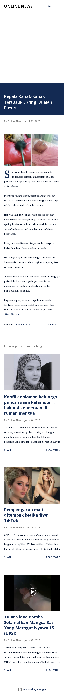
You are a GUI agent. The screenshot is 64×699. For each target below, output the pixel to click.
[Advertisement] (32, 49)
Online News (18, 6)
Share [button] (52, 324)
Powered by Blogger (32, 689)
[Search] (50, 6)
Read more (53, 449)
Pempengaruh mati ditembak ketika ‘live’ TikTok (26, 515)
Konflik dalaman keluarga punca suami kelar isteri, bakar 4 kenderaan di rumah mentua (30, 405)
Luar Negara (22, 324)
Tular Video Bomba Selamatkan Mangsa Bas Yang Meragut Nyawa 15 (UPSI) (29, 625)
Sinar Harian (12, 314)
